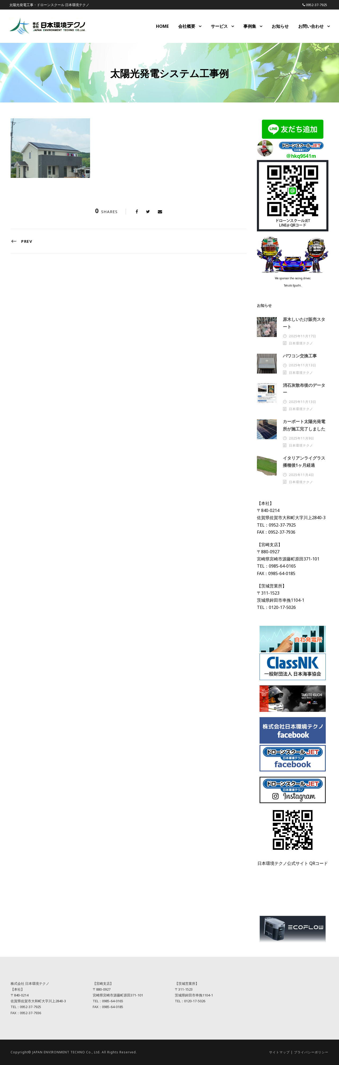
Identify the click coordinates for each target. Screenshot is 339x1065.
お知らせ (280, 26)
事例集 (249, 26)
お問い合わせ (311, 26)
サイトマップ (279, 1052)
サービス (219, 26)
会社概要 (186, 26)
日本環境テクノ (301, 343)
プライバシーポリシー (311, 1052)
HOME (162, 26)
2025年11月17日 (302, 336)
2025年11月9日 (301, 438)
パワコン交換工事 (300, 356)
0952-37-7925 (316, 4)
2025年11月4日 (301, 475)
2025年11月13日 (302, 365)
